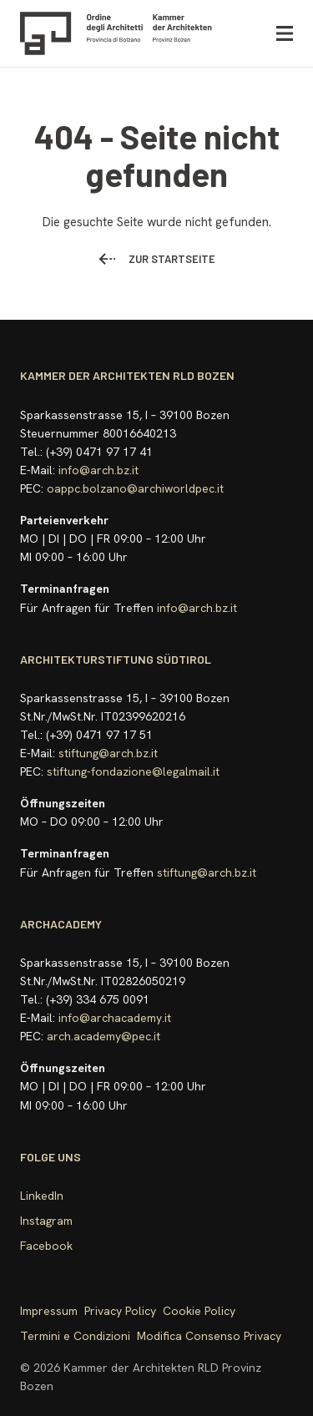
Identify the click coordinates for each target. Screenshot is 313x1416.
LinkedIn (41, 1195)
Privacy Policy (120, 1310)
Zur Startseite (156, 259)
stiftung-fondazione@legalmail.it (133, 771)
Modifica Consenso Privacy (209, 1335)
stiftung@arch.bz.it (108, 753)
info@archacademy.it (114, 1017)
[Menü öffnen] (284, 34)
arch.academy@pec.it (103, 1036)
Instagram (46, 1220)
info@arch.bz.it (98, 470)
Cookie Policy (199, 1310)
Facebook (46, 1245)
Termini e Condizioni (75, 1335)
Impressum (49, 1310)
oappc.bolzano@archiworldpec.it (135, 488)
